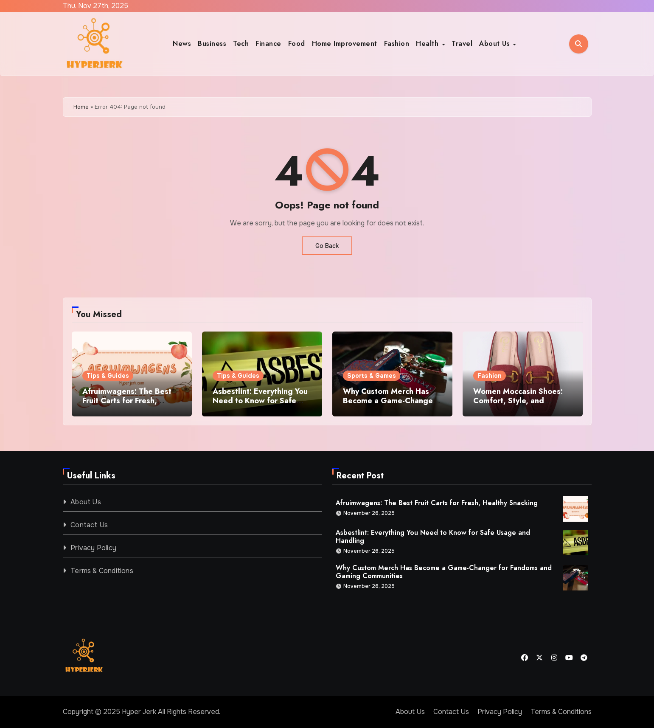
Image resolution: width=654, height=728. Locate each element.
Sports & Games (371, 375)
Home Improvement (344, 43)
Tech (241, 43)
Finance (268, 43)
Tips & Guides (108, 375)
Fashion (397, 43)
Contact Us (89, 524)
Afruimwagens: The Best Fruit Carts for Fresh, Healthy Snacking (126, 400)
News (182, 43)
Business (212, 43)
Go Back (327, 246)
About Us (495, 43)
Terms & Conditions (101, 570)
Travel (462, 43)
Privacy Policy (93, 547)
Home (81, 106)
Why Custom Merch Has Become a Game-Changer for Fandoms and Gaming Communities (389, 405)
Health (428, 43)
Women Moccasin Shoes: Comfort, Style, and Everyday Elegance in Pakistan (518, 405)
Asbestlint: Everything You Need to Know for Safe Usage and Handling (260, 400)
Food (296, 43)
